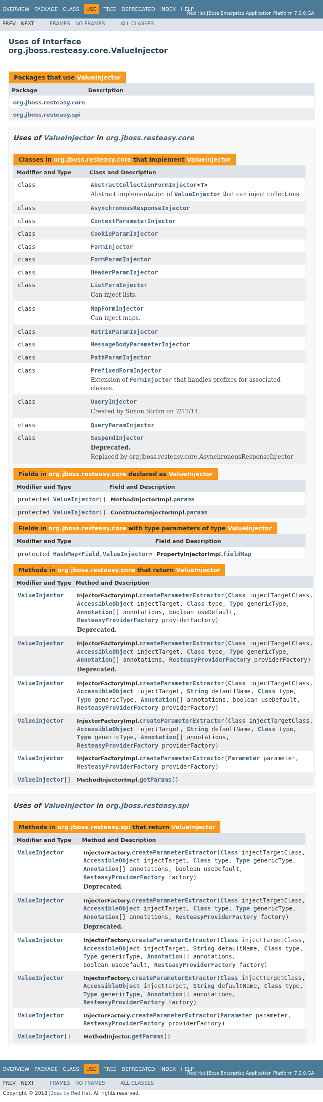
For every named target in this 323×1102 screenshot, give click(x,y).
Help (187, 9)
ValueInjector (99, 77)
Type (236, 603)
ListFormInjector (119, 285)
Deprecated (138, 9)
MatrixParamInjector (124, 331)
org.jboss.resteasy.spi (47, 115)
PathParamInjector (121, 357)
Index (168, 9)
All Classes (137, 24)
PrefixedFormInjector (126, 370)
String (197, 691)
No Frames (90, 24)
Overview (16, 9)
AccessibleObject (105, 603)
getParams (156, 779)
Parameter (244, 758)
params (184, 499)
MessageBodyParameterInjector (140, 344)
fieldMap (237, 554)
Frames (60, 24)
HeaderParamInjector (124, 272)
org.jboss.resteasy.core (49, 102)
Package (46, 9)
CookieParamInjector (124, 233)
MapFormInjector (117, 308)
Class (71, 9)
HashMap (65, 554)
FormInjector (112, 246)
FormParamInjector (121, 259)
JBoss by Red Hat (69, 1093)
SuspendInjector (117, 437)
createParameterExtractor (181, 595)
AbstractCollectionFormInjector (144, 184)
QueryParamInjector (123, 425)
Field (90, 554)
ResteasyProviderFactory (118, 620)
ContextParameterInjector (133, 221)
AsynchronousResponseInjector (140, 208)
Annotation (94, 612)
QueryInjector (114, 401)
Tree (109, 9)
